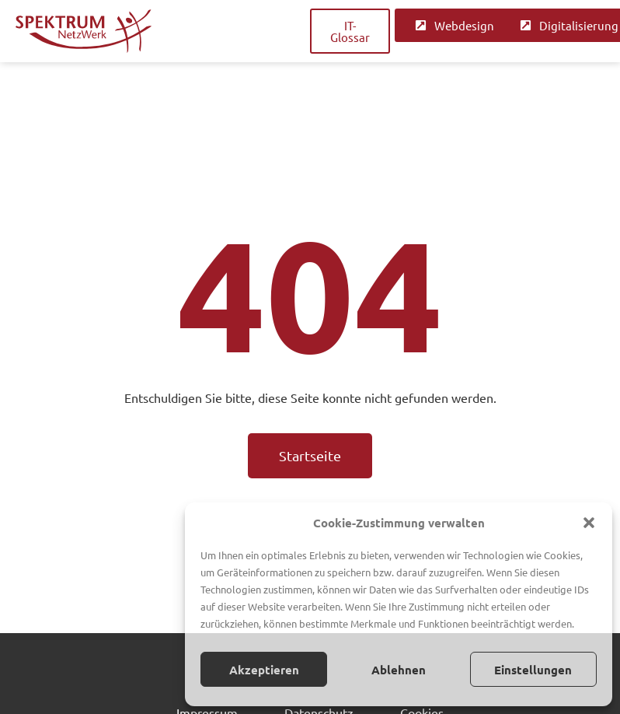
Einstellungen (533, 669)
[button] (589, 522)
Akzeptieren (264, 669)
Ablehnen (398, 669)
